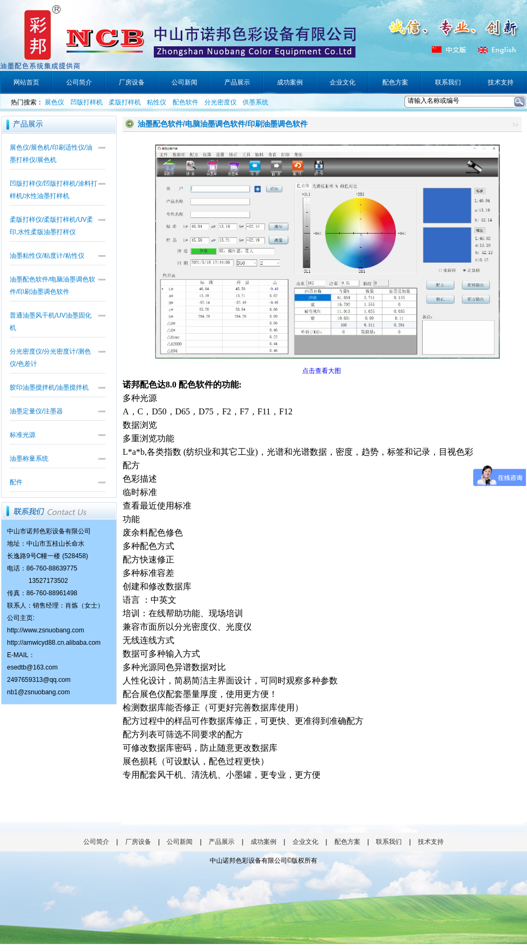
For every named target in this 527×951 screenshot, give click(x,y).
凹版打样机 (86, 102)
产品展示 (221, 842)
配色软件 (185, 102)
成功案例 (263, 842)
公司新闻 (180, 842)
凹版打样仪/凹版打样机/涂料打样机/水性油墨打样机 (53, 190)
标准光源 (22, 435)
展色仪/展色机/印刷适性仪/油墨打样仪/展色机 (51, 154)
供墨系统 (255, 102)
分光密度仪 (220, 102)
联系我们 (389, 842)
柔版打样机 (125, 102)
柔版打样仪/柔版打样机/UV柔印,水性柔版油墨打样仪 (51, 226)
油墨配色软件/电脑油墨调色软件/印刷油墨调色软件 (52, 285)
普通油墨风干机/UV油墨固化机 (50, 322)
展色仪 (54, 102)
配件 (16, 482)
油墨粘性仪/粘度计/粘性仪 (47, 255)
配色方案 (347, 842)
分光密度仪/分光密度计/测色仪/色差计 (50, 358)
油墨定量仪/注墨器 (36, 411)
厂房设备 (138, 842)
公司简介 (96, 842)
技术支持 (431, 842)
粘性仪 (156, 102)
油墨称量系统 (29, 458)
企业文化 (305, 842)
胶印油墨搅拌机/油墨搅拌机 (49, 387)
